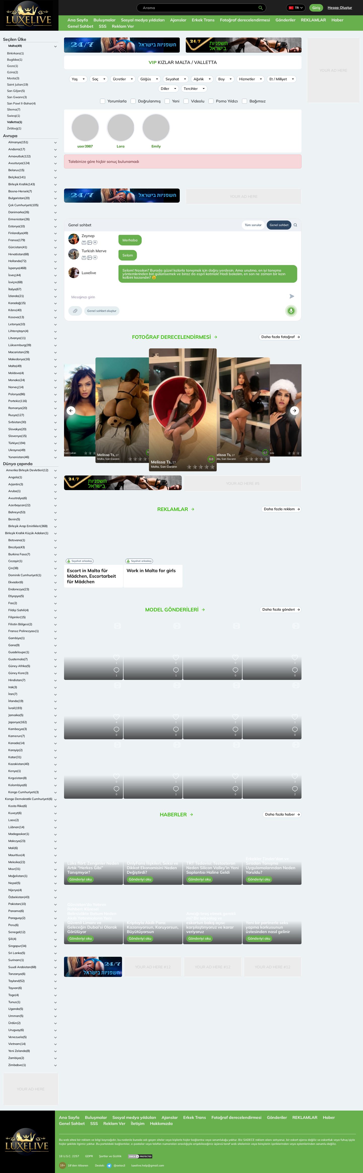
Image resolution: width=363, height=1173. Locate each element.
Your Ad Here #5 (242, 483)
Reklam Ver (123, 26)
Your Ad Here (31, 1089)
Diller (165, 88)
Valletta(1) (14, 122)
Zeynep (88, 235)
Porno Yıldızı (227, 101)
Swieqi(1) (13, 116)
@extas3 (116, 1165)
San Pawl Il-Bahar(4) (21, 103)
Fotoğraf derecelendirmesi (245, 19)
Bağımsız (258, 101)
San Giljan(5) (16, 91)
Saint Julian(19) (17, 84)
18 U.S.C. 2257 (69, 1156)
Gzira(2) (12, 72)
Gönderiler (285, 19)
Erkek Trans (203, 19)
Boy (221, 79)
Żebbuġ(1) (14, 128)
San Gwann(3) (17, 97)
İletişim (137, 1123)
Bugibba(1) (14, 59)
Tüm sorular (253, 225)
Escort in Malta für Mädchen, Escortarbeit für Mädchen (91, 576)
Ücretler (119, 79)
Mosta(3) (13, 78)
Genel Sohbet (80, 26)
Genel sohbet (279, 225)
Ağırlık (199, 79)
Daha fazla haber (282, 814)
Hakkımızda (161, 1123)
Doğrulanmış (149, 101)
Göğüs (145, 79)
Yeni (175, 101)
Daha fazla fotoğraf (280, 337)
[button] (71, 410)
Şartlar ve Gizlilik (110, 1156)
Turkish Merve (94, 250)
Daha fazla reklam (281, 509)
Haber (337, 19)
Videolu (197, 101)
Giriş (316, 8)
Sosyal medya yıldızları (143, 19)
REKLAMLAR (313, 19)
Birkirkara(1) (15, 53)
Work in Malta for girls (151, 570)
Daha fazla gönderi (280, 609)
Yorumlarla (117, 101)
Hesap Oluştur (340, 7)
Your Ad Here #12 (153, 967)
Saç (95, 79)
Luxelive (89, 272)
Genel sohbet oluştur (101, 311)
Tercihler (191, 88)
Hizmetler (247, 79)
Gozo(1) (12, 66)
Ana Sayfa (78, 19)
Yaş (75, 79)
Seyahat (172, 79)
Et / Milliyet (278, 79)
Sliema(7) (13, 109)
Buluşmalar (104, 19)
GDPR (89, 1156)
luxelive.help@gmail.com (147, 1165)
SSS (102, 26)
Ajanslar (178, 19)
